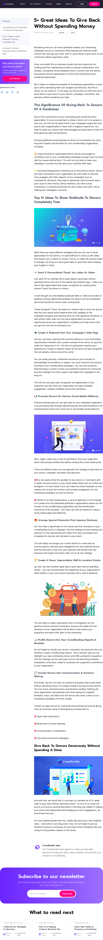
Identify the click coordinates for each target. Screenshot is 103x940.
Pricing (49, 4)
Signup (94, 4)
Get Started (15, 78)
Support (69, 4)
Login (82, 4)
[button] (35, 4)
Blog (58, 4)
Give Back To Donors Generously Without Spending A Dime (15, 51)
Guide (73, 32)
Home (22, 4)
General (61, 32)
